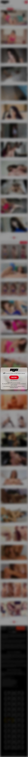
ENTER (14, 377)
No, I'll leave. (14, 380)
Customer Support (14, 387)
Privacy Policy (18, 383)
